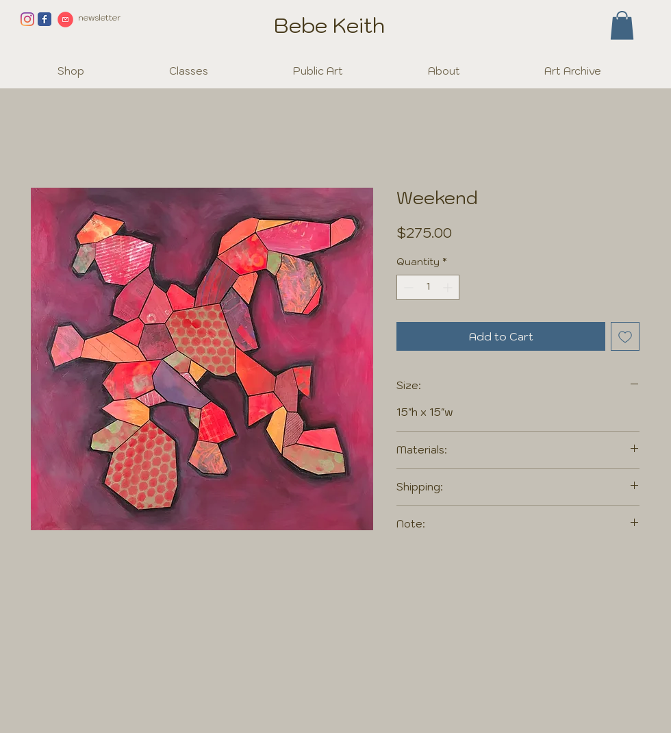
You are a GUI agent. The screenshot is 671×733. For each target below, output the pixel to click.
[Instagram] (27, 19)
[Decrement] (407, 287)
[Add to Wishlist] (625, 336)
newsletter (99, 17)
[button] (622, 25)
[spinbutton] (428, 287)
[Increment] (448, 287)
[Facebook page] (44, 19)
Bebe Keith (329, 25)
